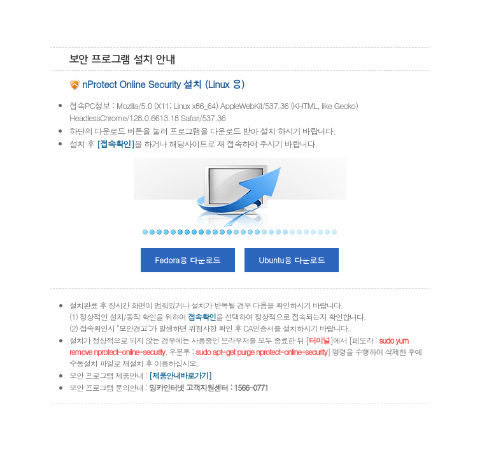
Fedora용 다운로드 (187, 259)
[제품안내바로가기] (180, 375)
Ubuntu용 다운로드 (292, 259)
